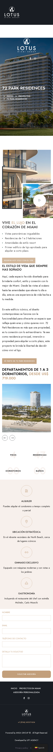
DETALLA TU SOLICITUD (12, 651)
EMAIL (4, 625)
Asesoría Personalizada (26, 692)
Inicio (14, 688)
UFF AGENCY (32, 740)
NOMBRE (6, 612)
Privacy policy (21, 747)
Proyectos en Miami (30, 688)
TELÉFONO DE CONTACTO (14, 638)
